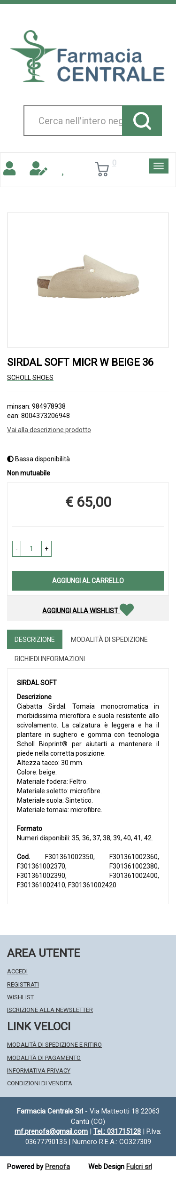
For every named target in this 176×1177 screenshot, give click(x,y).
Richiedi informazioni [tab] (50, 659)
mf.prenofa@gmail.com (51, 1131)
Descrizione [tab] (35, 639)
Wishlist (20, 997)
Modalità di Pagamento (44, 1057)
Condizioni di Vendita (39, 1083)
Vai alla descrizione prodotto (49, 430)
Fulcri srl (139, 1166)
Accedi (17, 971)
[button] (16, 549)
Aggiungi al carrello (88, 581)
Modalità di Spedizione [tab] (109, 639)
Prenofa (57, 1166)
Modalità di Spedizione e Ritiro (54, 1044)
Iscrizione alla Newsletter (50, 1009)
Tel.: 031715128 (117, 1131)
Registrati (23, 984)
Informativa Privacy (38, 1070)
